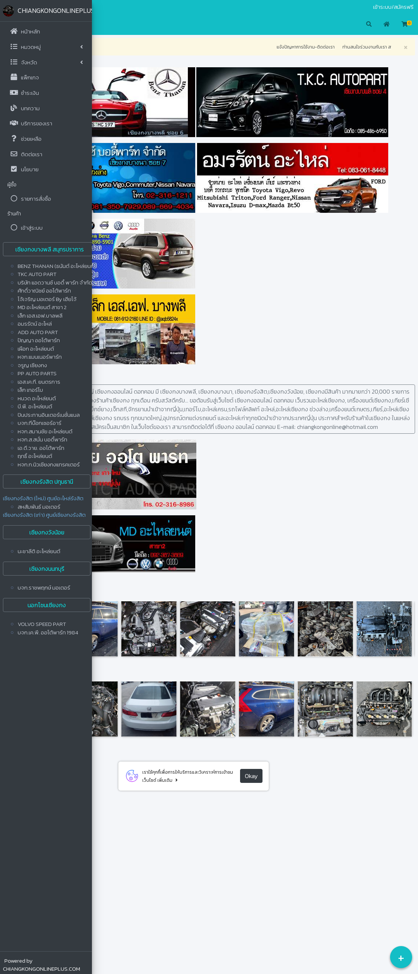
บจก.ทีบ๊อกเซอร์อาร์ (39, 423)
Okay (297, 933)
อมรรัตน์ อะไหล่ (35, 323)
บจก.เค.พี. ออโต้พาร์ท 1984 (48, 632)
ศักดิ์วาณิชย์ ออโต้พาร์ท (44, 290)
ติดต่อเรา (124, 7)
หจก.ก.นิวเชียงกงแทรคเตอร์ (49, 464)
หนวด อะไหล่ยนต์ (37, 398)
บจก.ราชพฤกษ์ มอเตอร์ (44, 587)
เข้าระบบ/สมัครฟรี (393, 7)
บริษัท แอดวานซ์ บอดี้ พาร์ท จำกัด (55, 282)
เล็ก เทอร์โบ (30, 390)
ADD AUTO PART (38, 332)
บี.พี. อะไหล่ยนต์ (35, 406)
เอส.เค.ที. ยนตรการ (39, 381)
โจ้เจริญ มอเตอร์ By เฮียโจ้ (47, 299)
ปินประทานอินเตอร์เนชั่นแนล (49, 415)
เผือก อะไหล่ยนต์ (36, 348)
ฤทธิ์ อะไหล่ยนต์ (35, 456)
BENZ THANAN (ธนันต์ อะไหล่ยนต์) (57, 266)
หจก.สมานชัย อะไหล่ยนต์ (45, 431)
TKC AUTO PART (37, 274)
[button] (103, 24)
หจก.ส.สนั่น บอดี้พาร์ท (42, 439)
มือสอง (104, 7)
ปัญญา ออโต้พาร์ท (39, 340)
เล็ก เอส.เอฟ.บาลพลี (40, 315)
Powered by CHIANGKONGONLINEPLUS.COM (41, 964)
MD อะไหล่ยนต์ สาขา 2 (42, 307)
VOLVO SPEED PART (42, 624)
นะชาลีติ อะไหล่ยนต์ (39, 551)
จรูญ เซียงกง (32, 365)
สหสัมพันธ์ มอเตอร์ (39, 506)
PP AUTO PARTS (37, 373)
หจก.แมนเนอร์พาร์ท (40, 356)
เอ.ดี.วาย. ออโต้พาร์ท (41, 448)
